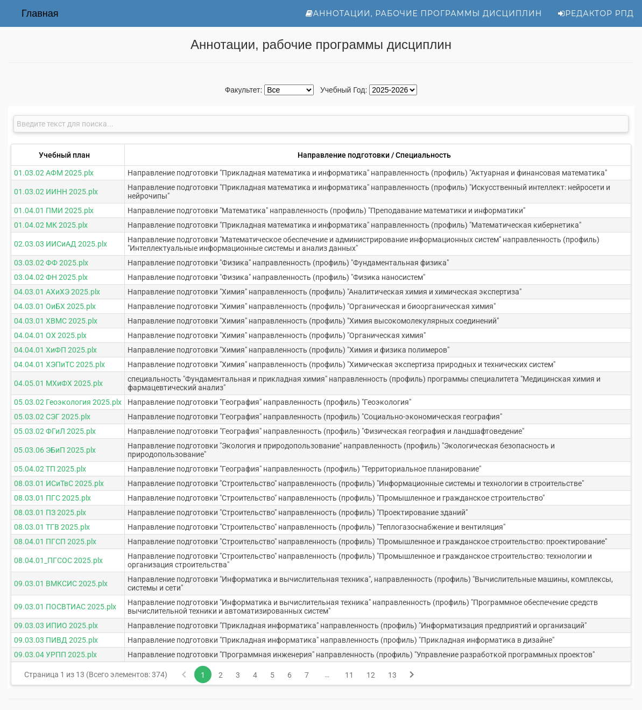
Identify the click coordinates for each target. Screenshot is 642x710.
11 (349, 675)
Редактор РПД (596, 13)
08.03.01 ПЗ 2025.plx (50, 512)
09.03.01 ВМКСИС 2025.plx (61, 583)
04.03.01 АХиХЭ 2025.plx (57, 291)
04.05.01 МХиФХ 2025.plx (58, 383)
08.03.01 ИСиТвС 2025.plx (59, 483)
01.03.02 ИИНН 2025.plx (56, 191)
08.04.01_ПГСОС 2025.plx (58, 560)
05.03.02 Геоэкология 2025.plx (68, 402)
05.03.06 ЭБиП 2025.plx (55, 450)
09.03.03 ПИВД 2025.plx (56, 640)
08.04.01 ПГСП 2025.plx (55, 541)
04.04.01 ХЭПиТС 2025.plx (59, 364)
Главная (40, 13)
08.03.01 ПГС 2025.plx (52, 498)
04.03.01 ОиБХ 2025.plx (55, 306)
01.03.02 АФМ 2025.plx (54, 172)
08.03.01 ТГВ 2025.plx (52, 527)
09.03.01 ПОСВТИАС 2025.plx (65, 606)
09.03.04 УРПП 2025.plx (55, 654)
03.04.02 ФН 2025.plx (51, 277)
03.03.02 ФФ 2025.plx (51, 262)
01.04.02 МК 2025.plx (51, 225)
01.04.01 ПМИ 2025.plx (54, 210)
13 (392, 675)
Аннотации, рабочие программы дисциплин (424, 13)
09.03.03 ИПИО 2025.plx (56, 625)
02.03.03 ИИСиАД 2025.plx (60, 244)
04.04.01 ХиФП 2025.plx (55, 350)
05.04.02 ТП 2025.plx (50, 469)
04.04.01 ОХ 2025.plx (50, 335)
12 (370, 675)
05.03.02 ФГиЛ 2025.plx (55, 431)
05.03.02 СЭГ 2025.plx (52, 416)
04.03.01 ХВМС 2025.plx (55, 321)
